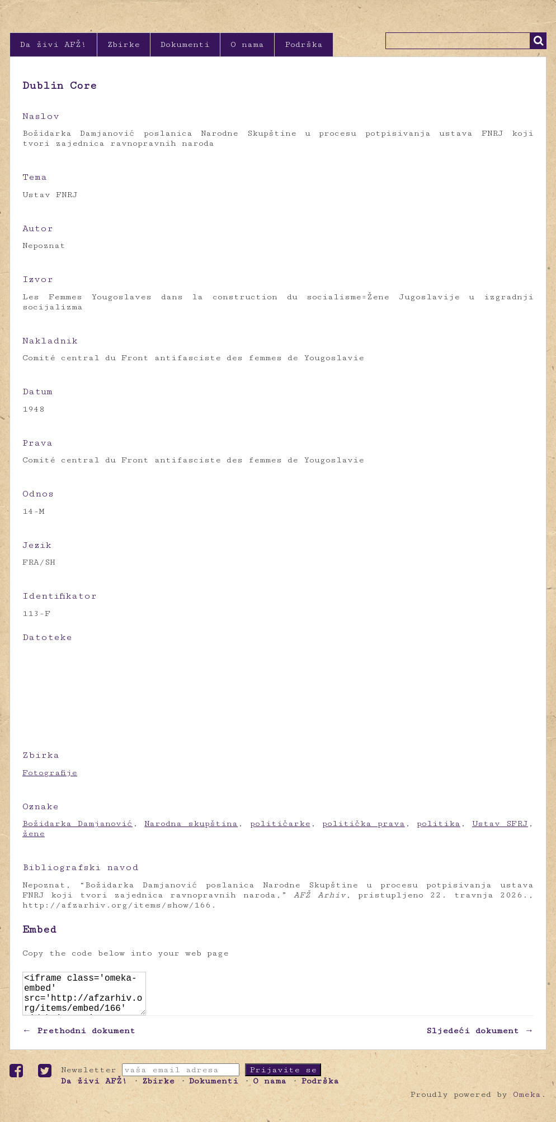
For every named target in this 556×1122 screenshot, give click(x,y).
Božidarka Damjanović (77, 823)
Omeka (527, 1103)
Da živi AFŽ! (53, 44)
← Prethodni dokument (78, 1039)
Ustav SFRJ (500, 823)
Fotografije (49, 772)
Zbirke (123, 44)
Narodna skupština (191, 823)
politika (438, 823)
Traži (538, 40)
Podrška (304, 44)
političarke (280, 823)
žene (33, 833)
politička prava (363, 823)
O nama (247, 44)
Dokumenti (185, 44)
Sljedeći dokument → (480, 1039)
